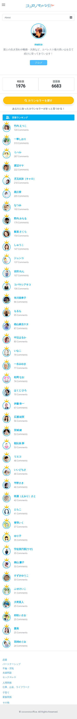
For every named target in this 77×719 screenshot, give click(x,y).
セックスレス (9, 677)
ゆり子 (17, 536)
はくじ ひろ (20, 390)
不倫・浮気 (8, 668)
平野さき (19, 483)
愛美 (16, 628)
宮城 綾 (18, 430)
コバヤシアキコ (22, 284)
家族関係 (7, 697)
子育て (6, 692)
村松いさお (20, 615)
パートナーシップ (12, 664)
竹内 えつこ (20, 125)
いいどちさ (20, 469)
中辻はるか (20, 337)
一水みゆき (20, 364)
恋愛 (5, 659)
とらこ (17, 509)
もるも (17, 311)
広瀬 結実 (19, 416)
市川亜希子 (20, 297)
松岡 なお (19, 377)
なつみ (17, 205)
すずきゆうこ (21, 575)
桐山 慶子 (19, 562)
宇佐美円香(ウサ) (23, 549)
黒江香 (17, 192)
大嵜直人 (19, 602)
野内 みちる (20, 218)
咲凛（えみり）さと (25, 496)
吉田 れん (19, 271)
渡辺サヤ (19, 165)
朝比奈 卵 (19, 443)
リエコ (17, 456)
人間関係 (7, 682)
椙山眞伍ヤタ (21, 324)
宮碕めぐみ (20, 641)
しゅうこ (19, 244)
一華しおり (20, 139)
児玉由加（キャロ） (25, 178)
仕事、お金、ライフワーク (16, 687)
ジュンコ (19, 258)
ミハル (17, 152)
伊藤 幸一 (19, 403)
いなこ (17, 350)
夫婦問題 (7, 672)
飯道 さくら (20, 231)
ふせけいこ (20, 588)
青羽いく (19, 522)
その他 (6, 702)
